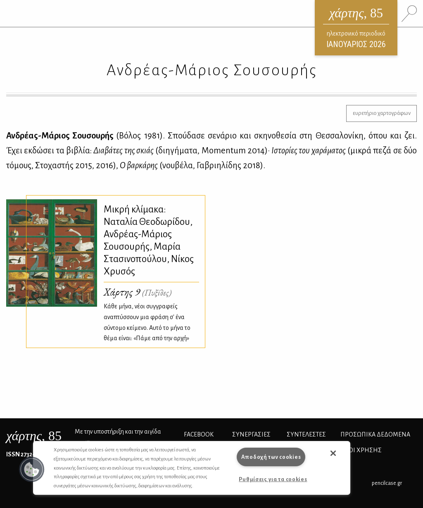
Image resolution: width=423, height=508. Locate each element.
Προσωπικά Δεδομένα (375, 434)
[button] (32, 469)
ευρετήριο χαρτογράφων (382, 113)
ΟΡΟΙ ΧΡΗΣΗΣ (361, 450)
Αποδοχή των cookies (271, 457)
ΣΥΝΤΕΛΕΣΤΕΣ (306, 434)
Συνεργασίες (251, 434)
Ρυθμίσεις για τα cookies (273, 479)
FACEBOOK (199, 434)
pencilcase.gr (387, 483)
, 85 (34, 435)
